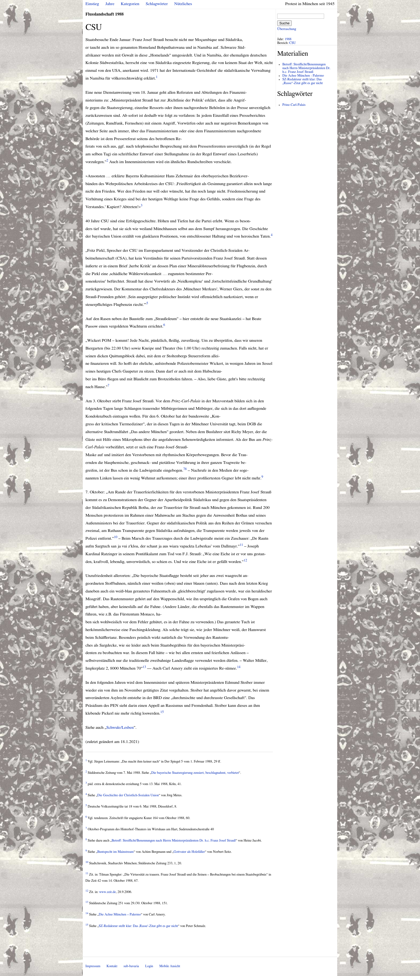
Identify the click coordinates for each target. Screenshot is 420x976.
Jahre (110, 4)
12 (245, 560)
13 (144, 667)
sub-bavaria (131, 966)
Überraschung (286, 29)
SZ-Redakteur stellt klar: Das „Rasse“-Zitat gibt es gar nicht (302, 81)
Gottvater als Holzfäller (189, 852)
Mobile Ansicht (169, 966)
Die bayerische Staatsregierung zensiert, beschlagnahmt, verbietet (195, 773)
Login (149, 966)
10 (115, 537)
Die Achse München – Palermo (120, 914)
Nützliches (183, 4)
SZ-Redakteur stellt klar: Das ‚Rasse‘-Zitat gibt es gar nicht (138, 926)
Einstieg (92, 4)
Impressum (92, 966)
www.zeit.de (107, 892)
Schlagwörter (157, 4)
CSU (292, 43)
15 (162, 712)
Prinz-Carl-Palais (293, 105)
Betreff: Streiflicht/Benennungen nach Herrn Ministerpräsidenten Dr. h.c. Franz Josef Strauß (174, 840)
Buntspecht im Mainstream (115, 852)
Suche (284, 23)
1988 (288, 39)
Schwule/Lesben (120, 727)
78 (185, 469)
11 (241, 545)
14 (239, 667)
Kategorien (130, 4)
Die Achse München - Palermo (303, 75)
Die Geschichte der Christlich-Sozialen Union (128, 795)
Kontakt (112, 966)
